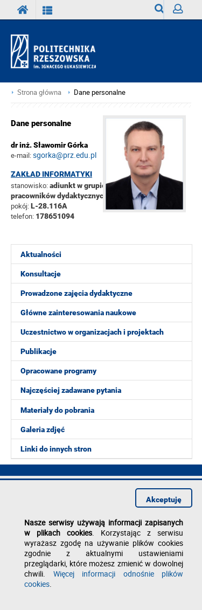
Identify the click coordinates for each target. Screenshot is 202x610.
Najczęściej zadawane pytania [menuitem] (70, 390)
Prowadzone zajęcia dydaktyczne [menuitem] (76, 293)
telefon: (22, 216)
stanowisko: (29, 185)
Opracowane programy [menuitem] (58, 370)
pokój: (21, 206)
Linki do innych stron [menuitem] (56, 449)
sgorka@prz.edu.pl (64, 155)
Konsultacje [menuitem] (40, 273)
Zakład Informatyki (51, 174)
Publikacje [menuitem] (38, 351)
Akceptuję (164, 499)
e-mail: (21, 155)
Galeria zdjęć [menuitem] (42, 429)
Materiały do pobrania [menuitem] (57, 410)
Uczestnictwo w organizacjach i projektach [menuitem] (92, 332)
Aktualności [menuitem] (40, 254)
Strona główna (39, 92)
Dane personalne (100, 92)
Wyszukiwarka (159, 11)
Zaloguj (182, 11)
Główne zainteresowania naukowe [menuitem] (78, 312)
